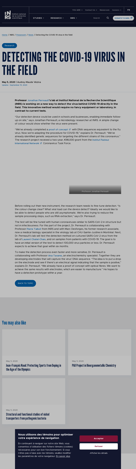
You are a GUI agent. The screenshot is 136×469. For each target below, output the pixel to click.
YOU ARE (76, 10)
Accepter (114, 444)
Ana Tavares (55, 255)
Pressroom (21, 35)
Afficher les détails (114, 459)
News (30, 35)
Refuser (114, 452)
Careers (115, 10)
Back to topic (25, 283)
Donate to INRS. (122, 18)
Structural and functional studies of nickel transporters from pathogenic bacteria (30, 418)
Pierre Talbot (34, 229)
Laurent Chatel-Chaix (34, 239)
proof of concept (59, 129)
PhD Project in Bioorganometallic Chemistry (97, 365)
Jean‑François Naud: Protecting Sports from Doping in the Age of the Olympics (32, 367)
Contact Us (90, 10)
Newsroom (104, 10)
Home (4, 35)
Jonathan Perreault (39, 100)
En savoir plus (22, 460)
